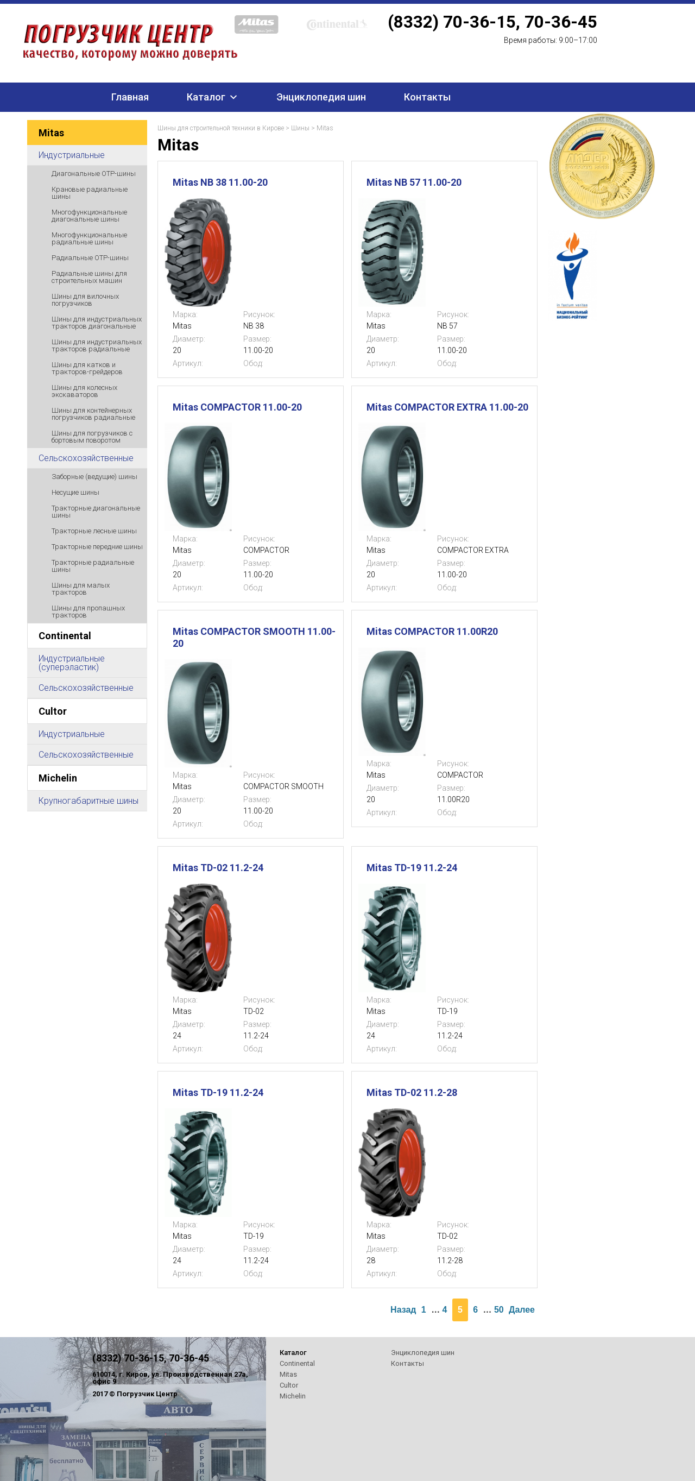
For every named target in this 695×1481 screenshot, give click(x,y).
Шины (300, 128)
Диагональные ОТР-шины (94, 173)
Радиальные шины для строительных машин (89, 277)
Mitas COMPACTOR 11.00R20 (432, 631)
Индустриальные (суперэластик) (72, 662)
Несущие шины (75, 492)
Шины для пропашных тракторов (88, 611)
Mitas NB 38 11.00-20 (220, 182)
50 (499, 1309)
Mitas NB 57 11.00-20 (414, 182)
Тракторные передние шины (97, 547)
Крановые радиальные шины (90, 192)
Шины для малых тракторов (81, 588)
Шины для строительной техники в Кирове (220, 128)
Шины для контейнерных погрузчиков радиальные (93, 413)
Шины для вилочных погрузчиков (85, 299)
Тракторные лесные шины (94, 531)
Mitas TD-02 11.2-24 (218, 867)
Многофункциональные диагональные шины (89, 215)
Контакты (427, 97)
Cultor (53, 711)
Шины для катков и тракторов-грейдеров (87, 368)
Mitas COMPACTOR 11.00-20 (237, 407)
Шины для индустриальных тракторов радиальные (97, 345)
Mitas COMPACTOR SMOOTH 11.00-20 (254, 637)
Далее (522, 1309)
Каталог (206, 97)
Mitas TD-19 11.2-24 (412, 867)
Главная (130, 97)
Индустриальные (72, 155)
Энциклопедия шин (321, 97)
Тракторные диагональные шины (96, 511)
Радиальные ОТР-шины (90, 258)
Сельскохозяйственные (86, 458)
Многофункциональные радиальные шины (89, 238)
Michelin (58, 778)
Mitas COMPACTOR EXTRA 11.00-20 (447, 407)
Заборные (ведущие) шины (94, 476)
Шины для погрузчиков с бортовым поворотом (92, 436)
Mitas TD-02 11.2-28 (412, 1092)
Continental (65, 635)
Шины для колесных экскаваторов (84, 391)
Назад (403, 1309)
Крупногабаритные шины (88, 801)
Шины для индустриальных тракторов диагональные (97, 322)
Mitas (51, 132)
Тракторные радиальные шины (93, 566)
